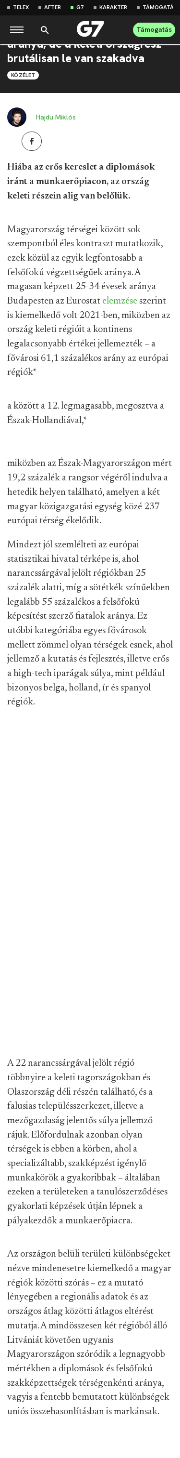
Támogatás (160, 7)
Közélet (23, 75)
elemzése (119, 301)
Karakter (113, 7)
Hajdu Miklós (56, 117)
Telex (21, 7)
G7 (80, 7)
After (52, 7)
